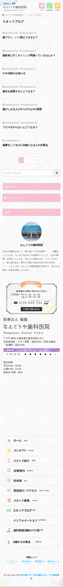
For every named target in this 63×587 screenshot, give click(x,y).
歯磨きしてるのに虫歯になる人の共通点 (25, 144)
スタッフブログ (35, 15)
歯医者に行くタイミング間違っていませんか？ (29, 55)
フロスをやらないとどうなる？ (20, 127)
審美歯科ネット (40, 562)
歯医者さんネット (53, 562)
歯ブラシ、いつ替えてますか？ (20, 37)
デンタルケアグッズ (16, 198)
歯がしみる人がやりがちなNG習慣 (22, 109)
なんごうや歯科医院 (14, 15)
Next (39, 160)
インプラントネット (12, 562)
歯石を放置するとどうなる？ (19, 91)
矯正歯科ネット (27, 562)
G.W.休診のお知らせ (14, 73)
